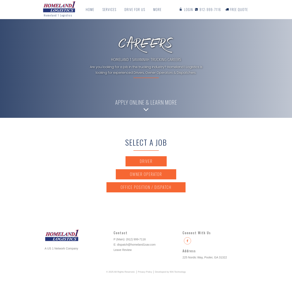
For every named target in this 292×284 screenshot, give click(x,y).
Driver (146, 161)
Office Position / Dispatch (146, 187)
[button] (109, 10)
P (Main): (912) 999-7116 (130, 239)
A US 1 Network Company (61, 248)
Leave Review (123, 249)
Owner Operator (146, 174)
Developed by (170, 272)
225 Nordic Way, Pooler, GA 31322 (204, 257)
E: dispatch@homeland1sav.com (135, 244)
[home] (59, 9)
